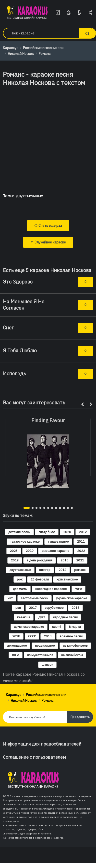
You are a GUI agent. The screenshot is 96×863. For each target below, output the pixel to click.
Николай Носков (21, 54)
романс (79, 570)
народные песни (65, 617)
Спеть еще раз (48, 225)
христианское (67, 579)
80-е (15, 655)
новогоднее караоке (51, 589)
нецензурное (45, 645)
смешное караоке (55, 551)
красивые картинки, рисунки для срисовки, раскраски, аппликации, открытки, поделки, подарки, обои (43, 827)
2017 (33, 608)
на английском (72, 655)
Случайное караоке (48, 242)
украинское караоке (71, 598)
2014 (62, 570)
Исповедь (14, 373)
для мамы (20, 589)
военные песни (71, 636)
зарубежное (54, 608)
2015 (64, 560)
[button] (27, 508)
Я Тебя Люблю (20, 350)
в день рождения (39, 560)
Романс (44, 54)
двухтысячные (29, 195)
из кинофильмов (75, 645)
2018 (16, 636)
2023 (14, 551)
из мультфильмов (40, 655)
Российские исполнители (43, 48)
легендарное (17, 645)
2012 (83, 532)
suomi (56, 627)
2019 (15, 560)
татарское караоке (25, 541)
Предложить (80, 717)
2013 (48, 636)
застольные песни (34, 598)
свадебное (46, 532)
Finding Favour (48, 420)
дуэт (41, 617)
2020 (67, 532)
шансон (47, 665)
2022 (81, 551)
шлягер (44, 570)
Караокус (10, 48)
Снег (8, 328)
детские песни (19, 532)
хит (10, 598)
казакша (23, 617)
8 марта (75, 627)
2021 (80, 560)
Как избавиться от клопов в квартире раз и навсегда (33, 837)
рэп (18, 608)
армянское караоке (29, 627)
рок (20, 579)
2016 (75, 608)
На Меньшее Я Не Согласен (23, 304)
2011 (81, 541)
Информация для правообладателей (42, 744)
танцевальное (58, 541)
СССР (32, 636)
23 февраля (40, 579)
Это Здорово (18, 282)
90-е (78, 589)
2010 (30, 551)
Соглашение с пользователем (34, 757)
